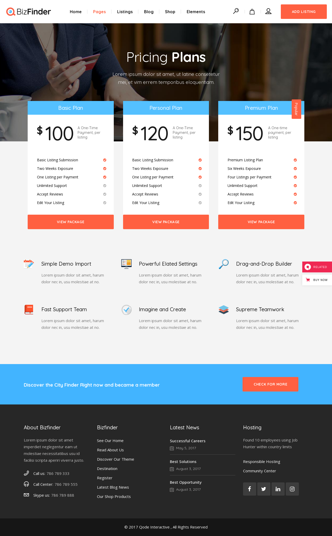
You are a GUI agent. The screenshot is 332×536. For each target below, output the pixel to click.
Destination (107, 468)
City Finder (66, 385)
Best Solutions (183, 461)
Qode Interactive (154, 527)
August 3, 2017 (185, 468)
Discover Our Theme (115, 459)
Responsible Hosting (261, 461)
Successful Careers (188, 440)
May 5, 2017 (183, 448)
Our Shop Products (114, 496)
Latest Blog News (113, 487)
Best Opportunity (186, 482)
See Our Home (110, 440)
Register (104, 477)
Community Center (259, 470)
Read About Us (110, 449)
